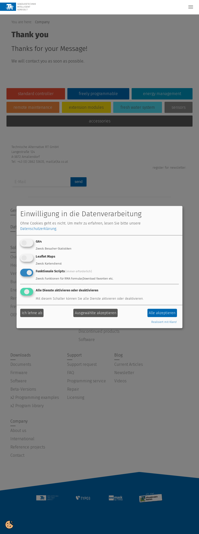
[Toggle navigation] (191, 7)
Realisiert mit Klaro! (164, 322)
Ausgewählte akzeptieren (95, 313)
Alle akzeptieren (162, 313)
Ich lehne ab (32, 313)
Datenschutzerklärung (38, 229)
